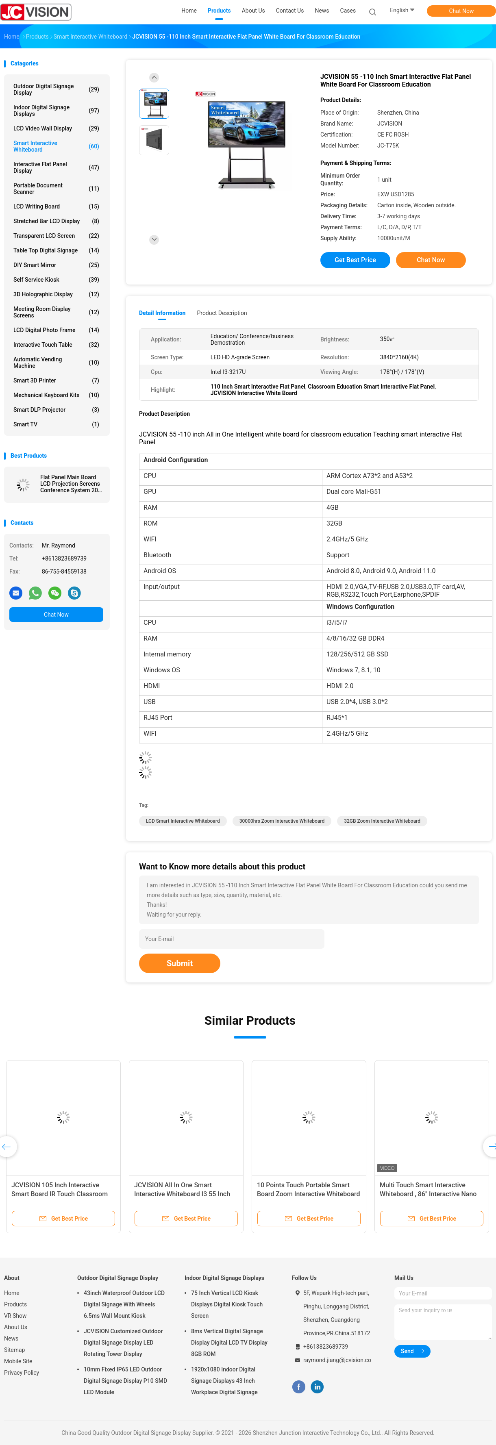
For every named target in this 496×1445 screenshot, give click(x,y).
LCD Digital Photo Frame (56, 330)
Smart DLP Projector (56, 410)
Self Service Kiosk (56, 280)
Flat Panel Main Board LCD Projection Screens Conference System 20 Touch (70, 483)
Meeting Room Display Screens (56, 312)
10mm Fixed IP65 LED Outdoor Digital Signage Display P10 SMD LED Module (125, 1380)
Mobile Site (18, 1361)
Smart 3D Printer (56, 380)
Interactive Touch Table (56, 345)
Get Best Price (355, 260)
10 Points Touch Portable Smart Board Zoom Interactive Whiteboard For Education (308, 1194)
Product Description (222, 313)
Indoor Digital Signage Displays (56, 110)
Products (15, 1304)
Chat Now (461, 11)
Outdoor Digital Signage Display (56, 89)
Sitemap (14, 1350)
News (11, 1338)
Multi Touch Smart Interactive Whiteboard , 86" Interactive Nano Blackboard (428, 1194)
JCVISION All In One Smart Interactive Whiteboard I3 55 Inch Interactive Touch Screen (182, 1194)
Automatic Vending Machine (56, 362)
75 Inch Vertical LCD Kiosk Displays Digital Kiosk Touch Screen (227, 1304)
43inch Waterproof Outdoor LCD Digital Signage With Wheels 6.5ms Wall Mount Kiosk (124, 1304)
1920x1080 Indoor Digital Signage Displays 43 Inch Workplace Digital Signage (224, 1380)
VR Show (15, 1315)
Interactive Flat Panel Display (56, 167)
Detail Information (162, 313)
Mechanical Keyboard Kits (56, 395)
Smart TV (56, 424)
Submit (180, 963)
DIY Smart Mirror (56, 265)
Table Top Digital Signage (56, 250)
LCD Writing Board (56, 206)
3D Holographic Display (56, 294)
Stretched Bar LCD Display (56, 221)
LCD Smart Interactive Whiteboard (183, 821)
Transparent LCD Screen (56, 236)
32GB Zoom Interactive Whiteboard (382, 821)
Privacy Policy (21, 1372)
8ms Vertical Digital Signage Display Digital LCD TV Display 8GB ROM (229, 1342)
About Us (15, 1327)
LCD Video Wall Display (56, 128)
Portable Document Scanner (56, 188)
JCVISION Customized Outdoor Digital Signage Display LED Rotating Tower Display (123, 1342)
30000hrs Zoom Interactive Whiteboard (282, 821)
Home (12, 1293)
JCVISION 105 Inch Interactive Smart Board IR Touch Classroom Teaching (59, 1194)
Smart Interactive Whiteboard (56, 146)
